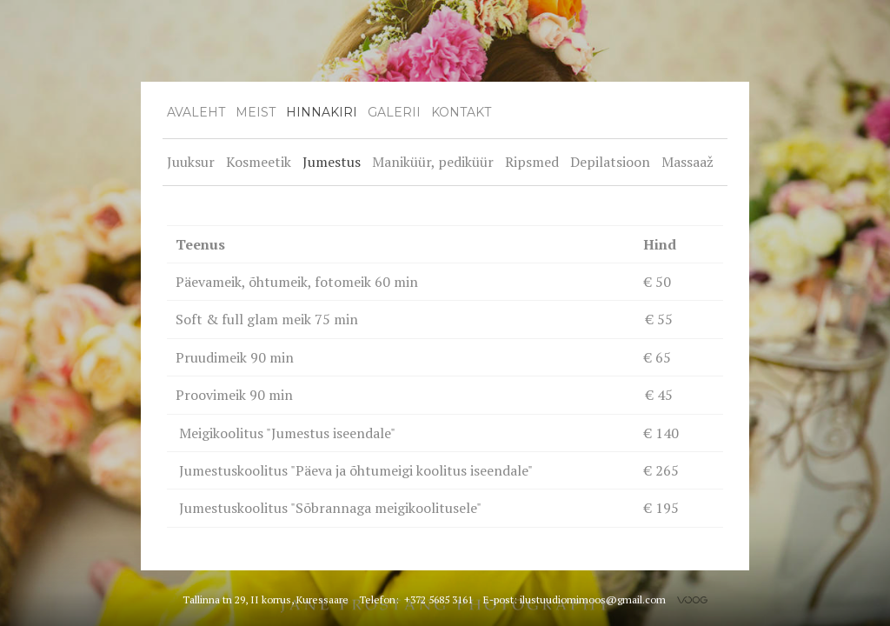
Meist (256, 112)
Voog (692, 599)
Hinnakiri (321, 112)
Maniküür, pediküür (433, 161)
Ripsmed (532, 161)
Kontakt (461, 112)
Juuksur (191, 161)
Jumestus (331, 161)
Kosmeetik (258, 161)
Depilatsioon (610, 161)
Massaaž (687, 161)
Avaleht (196, 112)
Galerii (394, 112)
